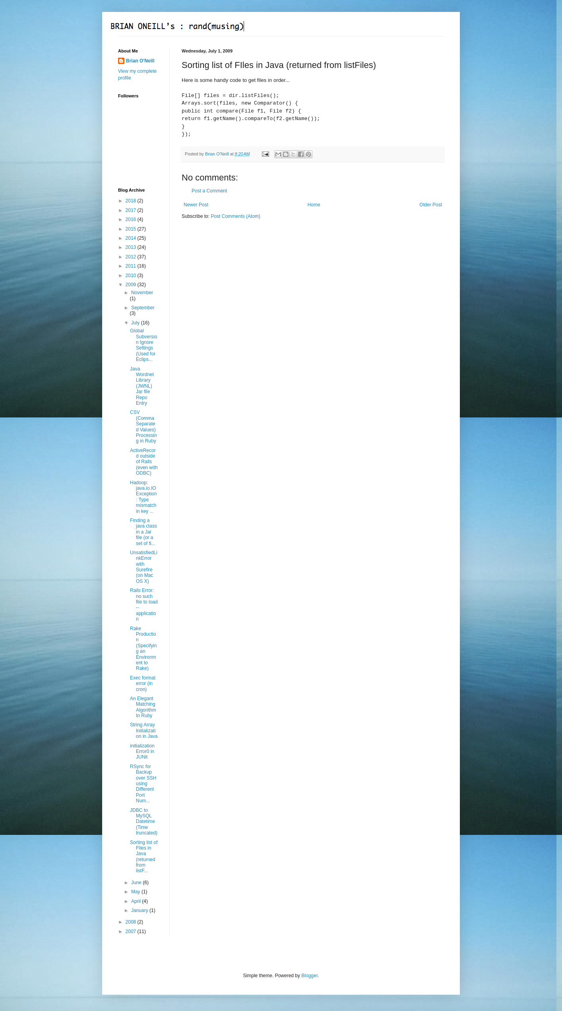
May (136, 892)
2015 (132, 229)
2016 (132, 219)
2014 (132, 238)
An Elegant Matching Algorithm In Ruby (143, 707)
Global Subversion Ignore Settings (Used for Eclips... (143, 345)
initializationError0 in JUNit (142, 751)
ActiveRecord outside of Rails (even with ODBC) (144, 462)
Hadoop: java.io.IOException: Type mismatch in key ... (143, 497)
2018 (132, 201)
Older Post (430, 205)
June (137, 882)
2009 (132, 284)
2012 (132, 257)
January (140, 910)
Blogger (309, 975)
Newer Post (196, 205)
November (142, 292)
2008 (132, 922)
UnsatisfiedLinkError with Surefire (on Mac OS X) (143, 567)
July (136, 323)
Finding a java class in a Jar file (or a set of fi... (143, 532)
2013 (132, 247)
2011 (132, 266)
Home (314, 205)
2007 (132, 931)
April (136, 901)
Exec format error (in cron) (142, 683)
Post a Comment (209, 191)
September (143, 307)
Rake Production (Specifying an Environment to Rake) (143, 648)
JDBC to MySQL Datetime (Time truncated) (143, 821)
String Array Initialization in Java (144, 730)
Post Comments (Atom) (235, 216)
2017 (132, 210)
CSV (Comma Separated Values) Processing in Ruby (143, 426)
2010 (132, 275)
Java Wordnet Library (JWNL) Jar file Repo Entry (142, 386)
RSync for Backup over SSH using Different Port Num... (143, 783)
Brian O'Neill (140, 61)
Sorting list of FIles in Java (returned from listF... (143, 857)
